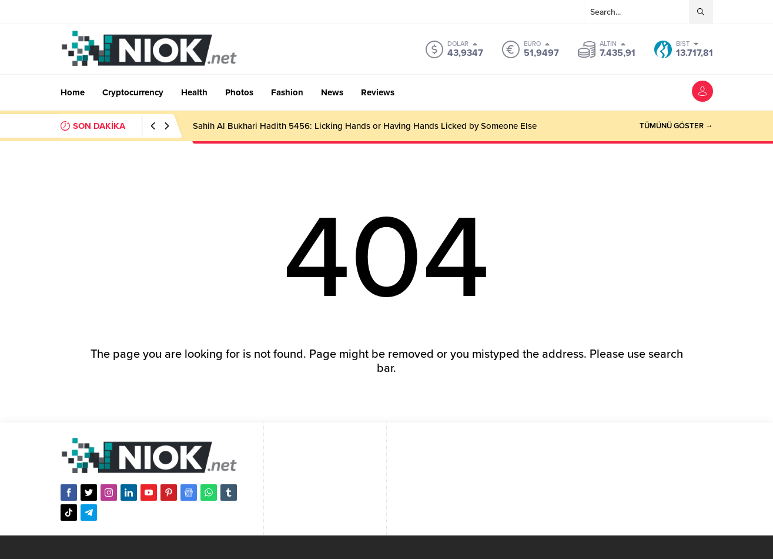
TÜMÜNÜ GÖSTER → (676, 126)
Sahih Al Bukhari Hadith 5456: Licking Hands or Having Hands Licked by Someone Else (365, 126)
